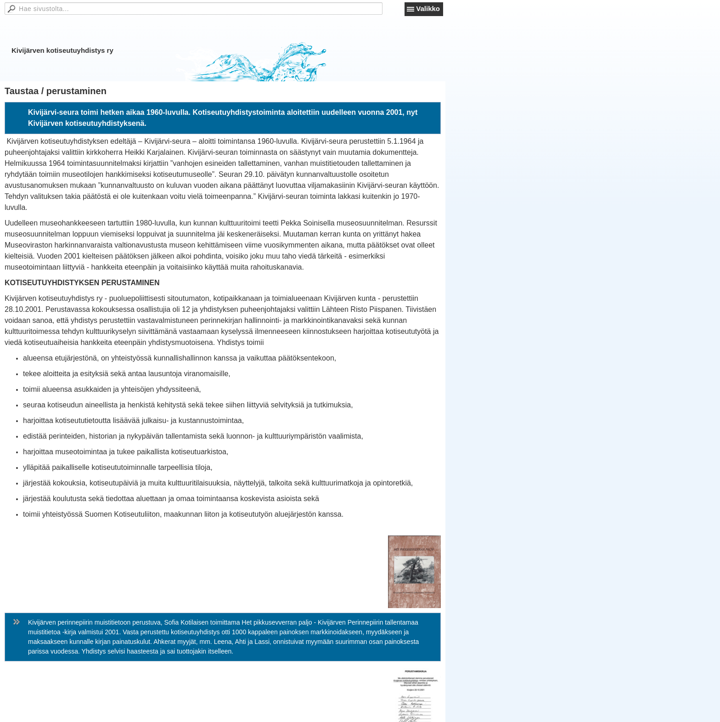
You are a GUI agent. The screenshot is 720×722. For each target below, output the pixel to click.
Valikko (428, 8)
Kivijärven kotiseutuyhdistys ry (62, 50)
